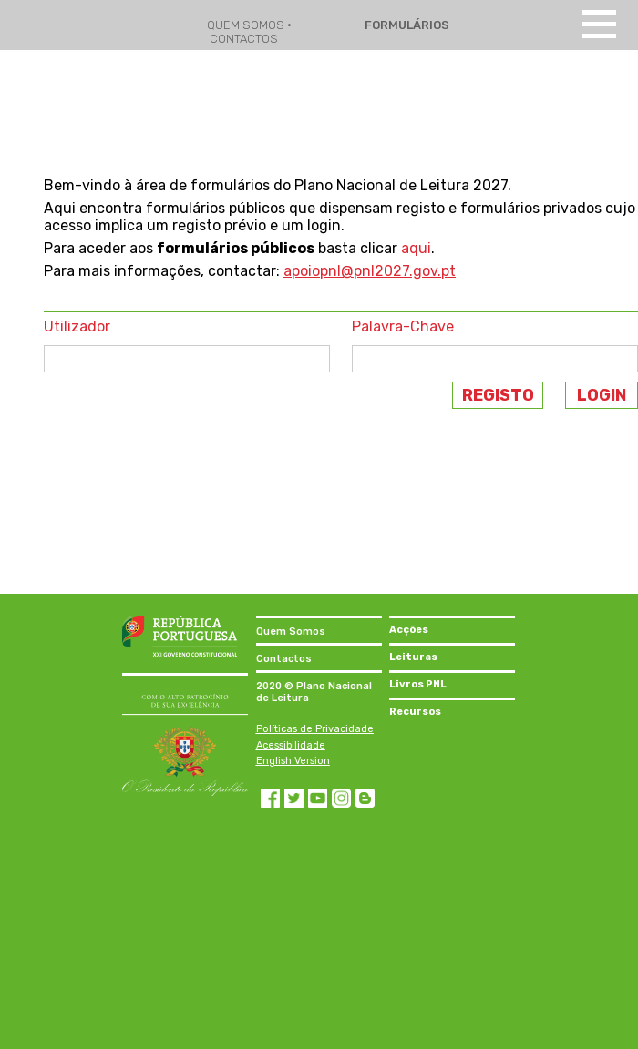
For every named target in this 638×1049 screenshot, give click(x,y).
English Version (293, 761)
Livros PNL (418, 684)
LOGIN (601, 395)
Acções (408, 630)
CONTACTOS (244, 39)
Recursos (415, 712)
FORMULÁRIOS (405, 25)
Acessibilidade (290, 745)
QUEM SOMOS (247, 25)
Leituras (413, 657)
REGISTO (498, 395)
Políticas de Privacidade (315, 729)
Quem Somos (290, 631)
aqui (416, 248)
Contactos (284, 659)
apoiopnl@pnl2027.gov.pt (369, 271)
